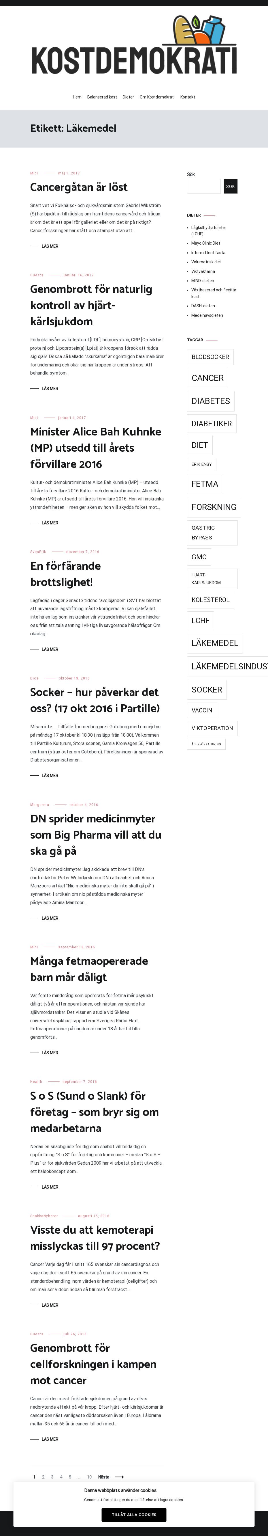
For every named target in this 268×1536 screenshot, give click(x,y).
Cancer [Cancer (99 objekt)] (208, 378)
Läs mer (50, 246)
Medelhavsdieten (207, 315)
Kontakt (187, 97)
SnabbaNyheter (44, 1216)
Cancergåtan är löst (79, 187)
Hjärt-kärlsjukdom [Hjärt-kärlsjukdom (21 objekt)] (206, 578)
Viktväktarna (203, 271)
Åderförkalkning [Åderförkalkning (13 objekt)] (206, 744)
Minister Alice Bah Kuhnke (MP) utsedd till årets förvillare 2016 (95, 448)
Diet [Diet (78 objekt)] (200, 445)
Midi (34, 173)
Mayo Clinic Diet (205, 243)
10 (91, 1477)
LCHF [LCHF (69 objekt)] (201, 620)
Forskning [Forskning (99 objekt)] (214, 507)
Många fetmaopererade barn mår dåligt (89, 969)
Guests (37, 275)
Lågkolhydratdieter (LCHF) (208, 230)
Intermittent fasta (208, 252)
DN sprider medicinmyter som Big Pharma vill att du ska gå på (96, 835)
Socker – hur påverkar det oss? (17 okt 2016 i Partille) (95, 700)
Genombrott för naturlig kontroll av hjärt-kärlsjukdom (91, 306)
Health (36, 1082)
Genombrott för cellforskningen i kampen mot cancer (93, 1364)
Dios (34, 678)
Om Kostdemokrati (157, 97)
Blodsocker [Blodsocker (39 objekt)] (210, 356)
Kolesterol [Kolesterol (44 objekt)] (211, 600)
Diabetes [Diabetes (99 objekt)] (211, 401)
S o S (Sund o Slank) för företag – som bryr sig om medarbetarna (94, 1112)
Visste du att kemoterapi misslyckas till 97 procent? (95, 1238)
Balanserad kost (102, 97)
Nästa (103, 1477)
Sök (191, 174)
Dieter (128, 97)
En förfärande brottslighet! (65, 574)
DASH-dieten (203, 306)
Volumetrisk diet (206, 262)
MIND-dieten (202, 280)
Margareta (39, 805)
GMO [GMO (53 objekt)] (199, 557)
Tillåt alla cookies (134, 1514)
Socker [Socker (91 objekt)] (207, 690)
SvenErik (38, 552)
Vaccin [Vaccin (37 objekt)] (202, 710)
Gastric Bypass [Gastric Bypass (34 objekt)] (203, 532)
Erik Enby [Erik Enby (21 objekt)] (202, 464)
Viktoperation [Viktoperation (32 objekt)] (212, 728)
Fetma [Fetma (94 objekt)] (205, 484)
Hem (77, 97)
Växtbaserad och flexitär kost (213, 293)
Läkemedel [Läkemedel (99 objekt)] (215, 643)
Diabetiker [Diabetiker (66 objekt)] (212, 423)
